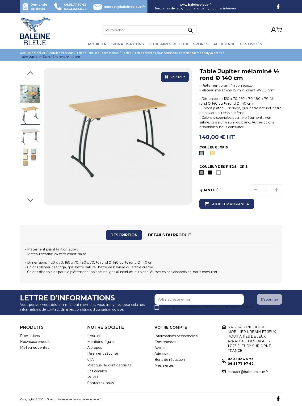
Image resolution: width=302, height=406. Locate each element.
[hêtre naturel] (213, 154)
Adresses (162, 354)
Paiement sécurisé (102, 353)
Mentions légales (101, 342)
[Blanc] (219, 173)
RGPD (92, 377)
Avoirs (159, 348)
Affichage (226, 44)
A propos (94, 347)
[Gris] (202, 154)
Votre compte (171, 327)
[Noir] (211, 173)
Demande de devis (39, 6)
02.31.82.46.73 (73, 9)
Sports (202, 44)
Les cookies (97, 371)
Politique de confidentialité (109, 365)
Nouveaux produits (35, 342)
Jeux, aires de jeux (168, 44)
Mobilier (94, 44)
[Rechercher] (149, 30)
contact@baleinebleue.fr (122, 6)
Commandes (165, 342)
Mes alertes (164, 365)
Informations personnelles (176, 336)
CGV (91, 359)
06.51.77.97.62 (73, 4)
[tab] (124, 235)
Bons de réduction (170, 359)
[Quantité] (266, 190)
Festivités (253, 44)
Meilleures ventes (34, 347)
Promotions (30, 336)
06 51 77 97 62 (241, 363)
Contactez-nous (100, 383)
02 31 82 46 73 (240, 359)
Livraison (94, 336)
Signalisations (126, 44)
